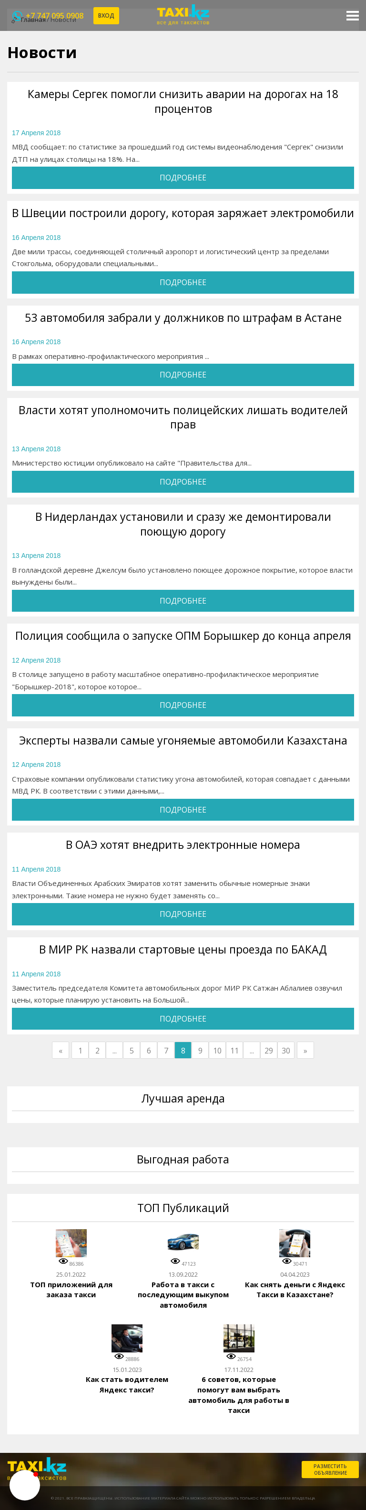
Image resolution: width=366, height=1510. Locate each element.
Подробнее (183, 177)
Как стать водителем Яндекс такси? (127, 1384)
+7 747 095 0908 (54, 15)
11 (234, 1050)
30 (286, 1050)
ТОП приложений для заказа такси (71, 1290)
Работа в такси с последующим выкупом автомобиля (183, 1295)
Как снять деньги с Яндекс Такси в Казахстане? (295, 1290)
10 (217, 1050)
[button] (25, 1485)
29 (268, 1050)
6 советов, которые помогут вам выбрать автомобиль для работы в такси (238, 1394)
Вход (106, 15)
